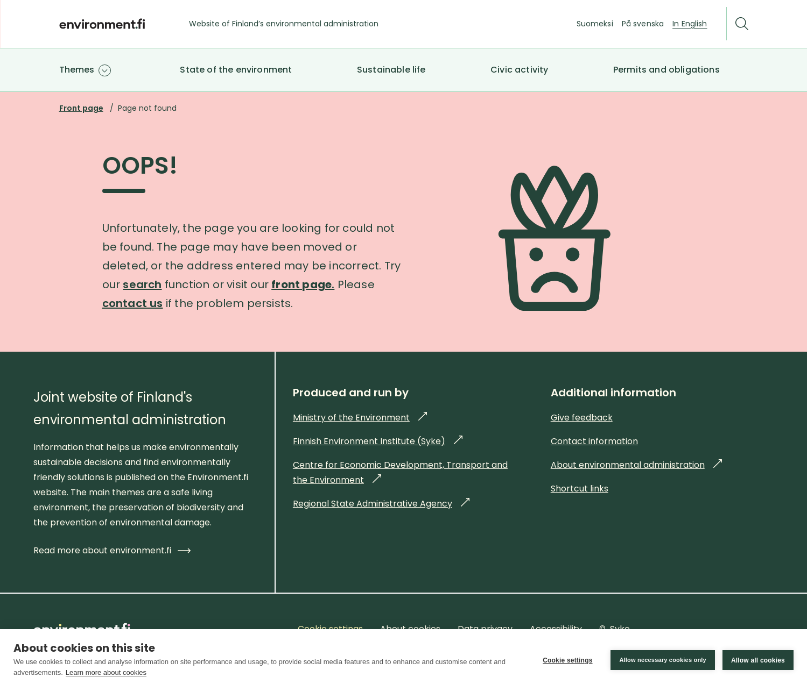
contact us (132, 303)
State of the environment (236, 69)
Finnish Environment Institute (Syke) (377, 441)
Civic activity (519, 69)
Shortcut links (579, 488)
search (142, 284)
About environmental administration (636, 465)
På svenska (643, 23)
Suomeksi (595, 23)
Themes (77, 69)
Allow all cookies (758, 660)
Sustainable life (391, 69)
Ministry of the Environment (360, 417)
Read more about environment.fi (112, 550)
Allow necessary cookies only (662, 660)
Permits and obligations (666, 69)
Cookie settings (567, 660)
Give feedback (582, 417)
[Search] (741, 24)
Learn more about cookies (106, 672)
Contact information (594, 441)
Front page (81, 108)
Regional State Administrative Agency (381, 503)
